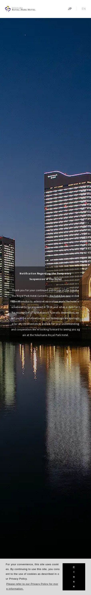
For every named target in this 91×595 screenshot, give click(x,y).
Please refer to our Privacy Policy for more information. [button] (32, 586)
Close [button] (74, 577)
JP (70, 8)
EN (84, 8)
